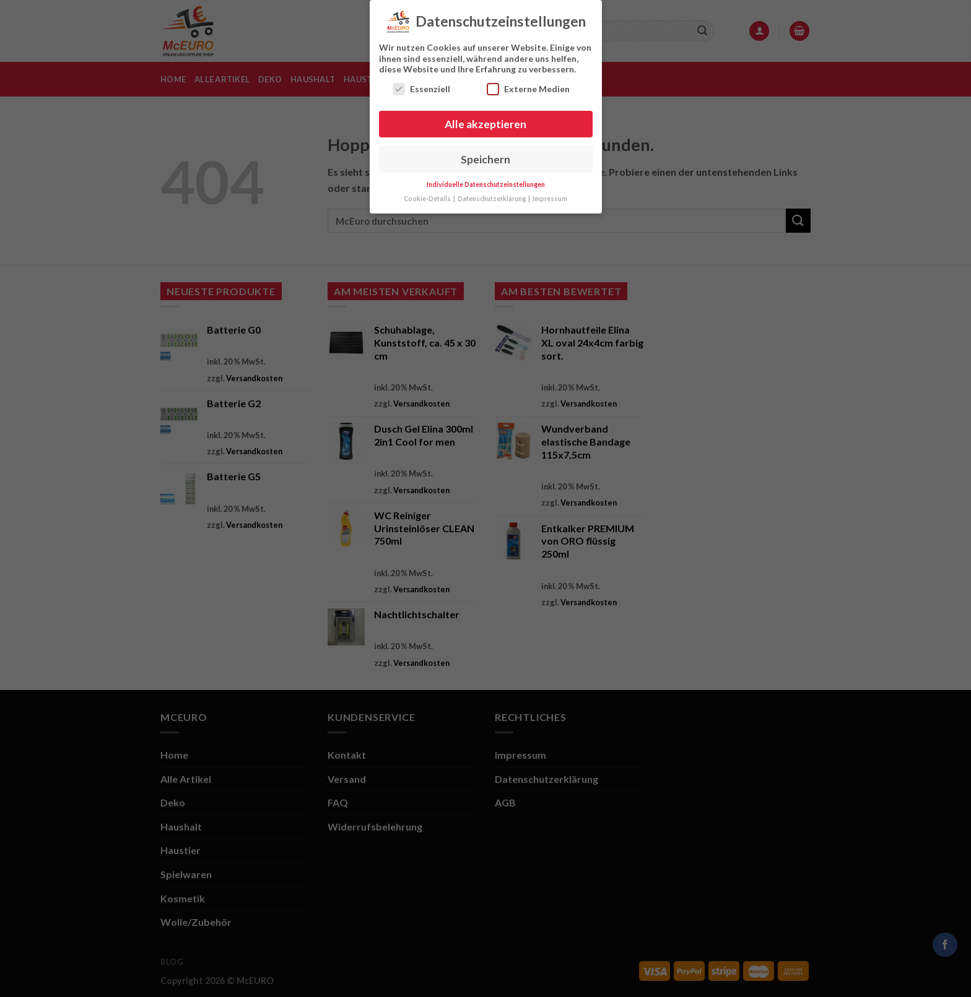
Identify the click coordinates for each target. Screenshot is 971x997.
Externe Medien (528, 85)
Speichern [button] (485, 155)
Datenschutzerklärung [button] (492, 195)
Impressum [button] (550, 195)
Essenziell (421, 85)
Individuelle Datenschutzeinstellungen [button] (486, 181)
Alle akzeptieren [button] (485, 120)
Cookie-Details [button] (428, 195)
